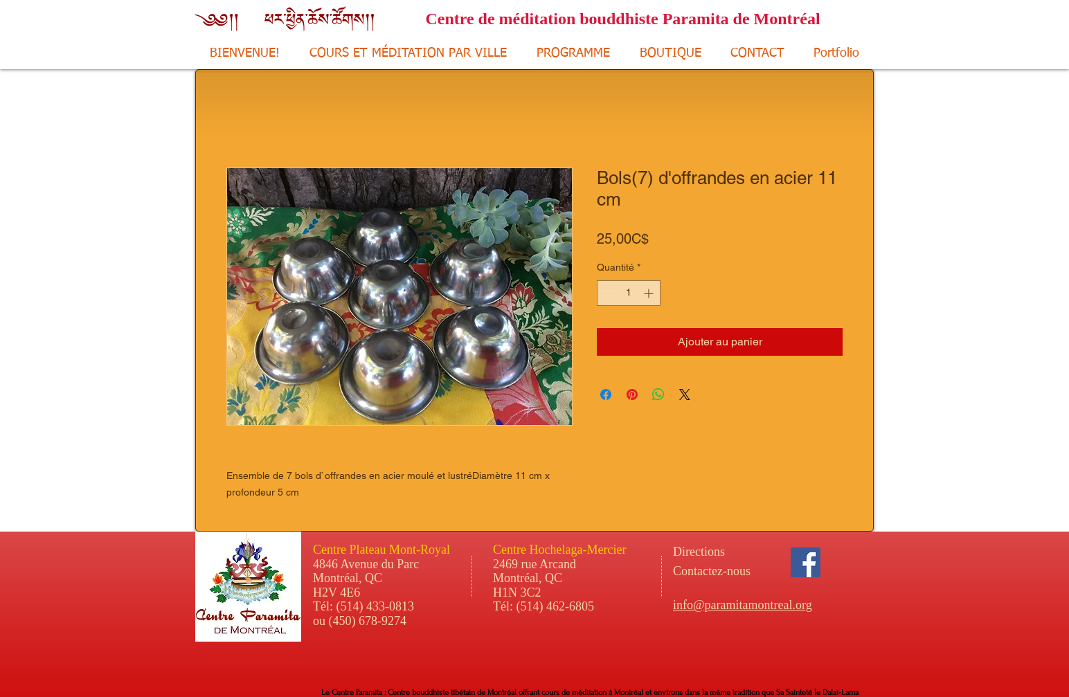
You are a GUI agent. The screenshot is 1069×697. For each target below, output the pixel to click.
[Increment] (649, 293)
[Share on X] (684, 394)
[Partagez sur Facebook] (606, 394)
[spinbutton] (628, 293)
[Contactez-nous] (749, 571)
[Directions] (724, 552)
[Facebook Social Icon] (805, 562)
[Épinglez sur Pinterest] (632, 394)
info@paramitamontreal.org (742, 605)
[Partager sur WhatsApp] (658, 394)
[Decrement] (607, 293)
